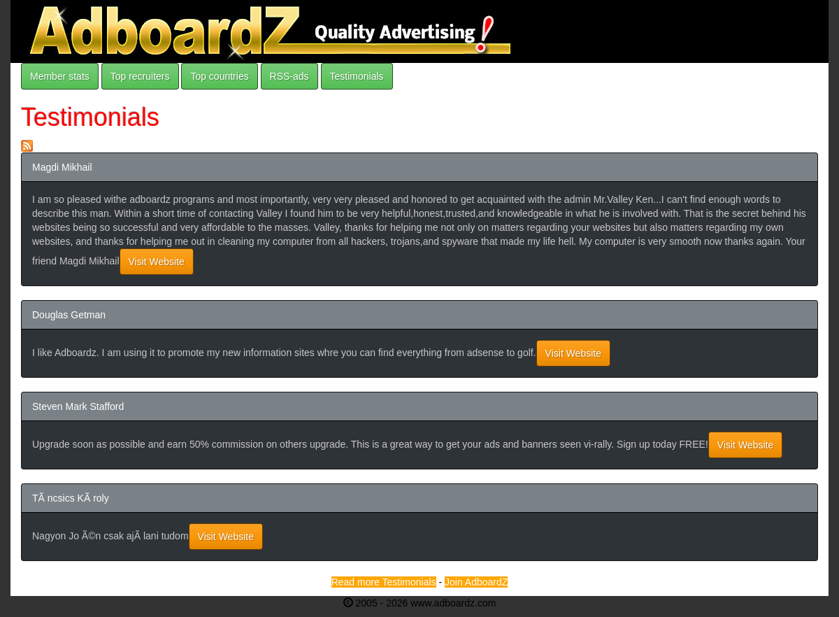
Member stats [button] (59, 76)
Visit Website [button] (157, 261)
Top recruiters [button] (140, 76)
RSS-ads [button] (289, 76)
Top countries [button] (219, 76)
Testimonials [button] (357, 76)
